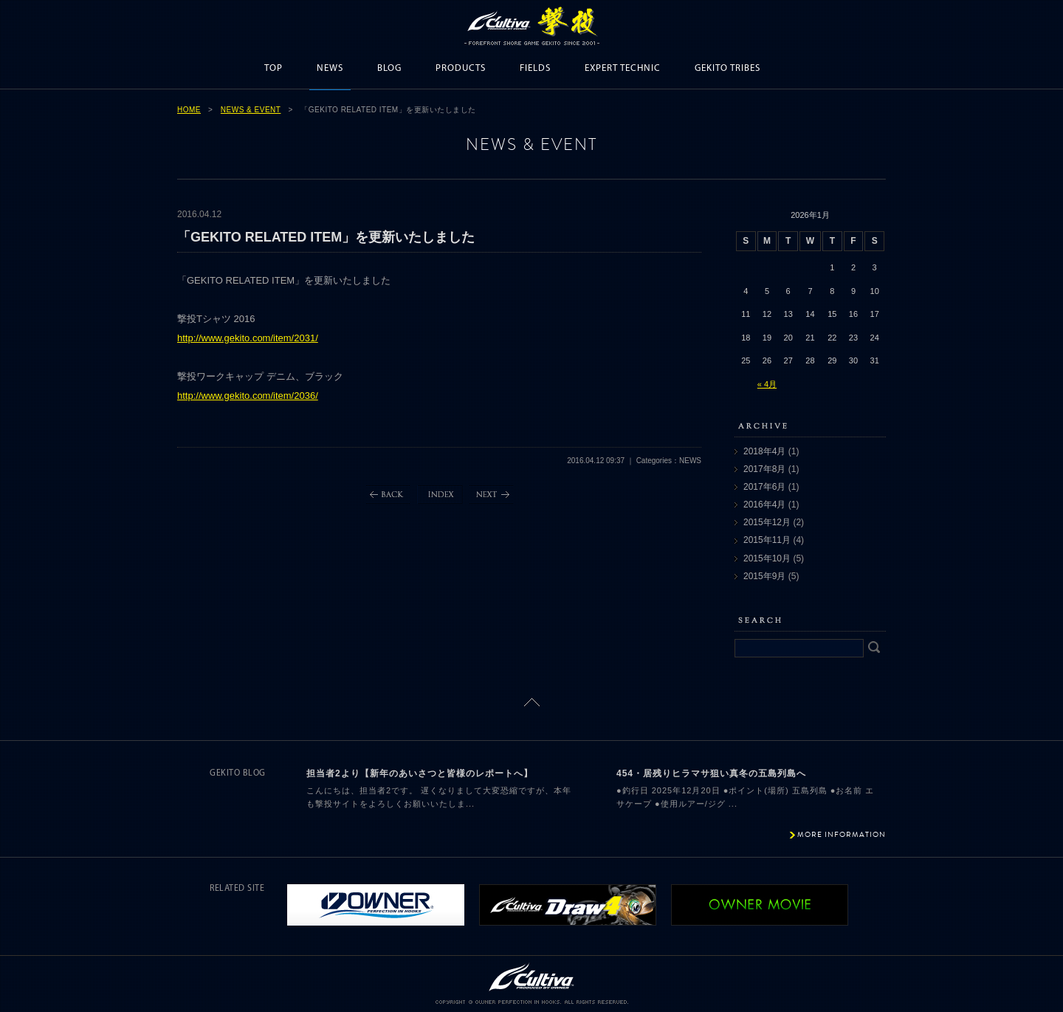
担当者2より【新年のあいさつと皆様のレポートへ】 (419, 773)
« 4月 (767, 384)
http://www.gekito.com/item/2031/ (247, 337)
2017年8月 (764, 469)
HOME (189, 110)
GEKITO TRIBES (727, 68)
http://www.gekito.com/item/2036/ (247, 395)
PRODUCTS (461, 68)
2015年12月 (767, 522)
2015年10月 (767, 558)
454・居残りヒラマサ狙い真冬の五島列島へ (711, 773)
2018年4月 (764, 451)
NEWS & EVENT (251, 110)
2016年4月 (764, 504)
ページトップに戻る (532, 702)
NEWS (330, 68)
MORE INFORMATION (841, 834)
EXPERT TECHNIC (623, 68)
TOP (273, 68)
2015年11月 (767, 540)
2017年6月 (764, 487)
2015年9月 (764, 576)
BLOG (389, 68)
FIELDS (535, 68)
